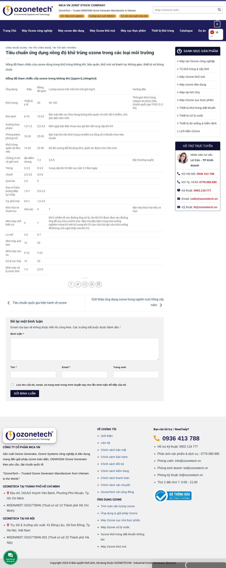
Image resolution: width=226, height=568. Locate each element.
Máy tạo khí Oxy (189, 92)
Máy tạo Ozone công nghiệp (197, 61)
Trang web (119, 367)
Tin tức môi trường (64, 48)
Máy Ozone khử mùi (102, 30)
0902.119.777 (202, 190)
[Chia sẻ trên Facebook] (71, 284)
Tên (13, 367)
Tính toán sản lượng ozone (118, 506)
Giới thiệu (107, 435)
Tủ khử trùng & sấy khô (194, 69)
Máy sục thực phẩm (133, 30)
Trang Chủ (9, 30)
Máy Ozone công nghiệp (37, 30)
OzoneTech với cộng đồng (117, 492)
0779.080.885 (208, 182)
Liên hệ (105, 442)
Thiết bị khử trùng (162, 30)
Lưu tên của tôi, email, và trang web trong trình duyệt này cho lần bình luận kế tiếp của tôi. (71, 384)
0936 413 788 (205, 173)
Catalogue (186, 30)
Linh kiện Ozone (189, 131)
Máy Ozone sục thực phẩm (196, 100)
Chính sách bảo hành (114, 456)
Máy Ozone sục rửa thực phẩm (120, 520)
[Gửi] (219, 10)
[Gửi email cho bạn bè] (85, 284)
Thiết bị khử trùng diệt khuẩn (197, 107)
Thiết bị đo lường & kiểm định (198, 123)
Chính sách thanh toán (115, 477)
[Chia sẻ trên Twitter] (78, 284)
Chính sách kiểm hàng (115, 470)
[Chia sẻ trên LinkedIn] (99, 284)
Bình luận (17, 333)
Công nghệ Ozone (16, 48)
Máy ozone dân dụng (71, 30)
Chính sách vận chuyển (115, 485)
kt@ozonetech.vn (205, 207)
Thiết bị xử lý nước (191, 115)
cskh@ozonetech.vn (204, 198)
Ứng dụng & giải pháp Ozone (119, 513)
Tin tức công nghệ (39, 48)
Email (66, 367)
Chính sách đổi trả (112, 463)
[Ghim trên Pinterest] (92, 284)
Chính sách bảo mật (113, 449)
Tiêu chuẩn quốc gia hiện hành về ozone (36, 303)
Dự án (202, 30)
